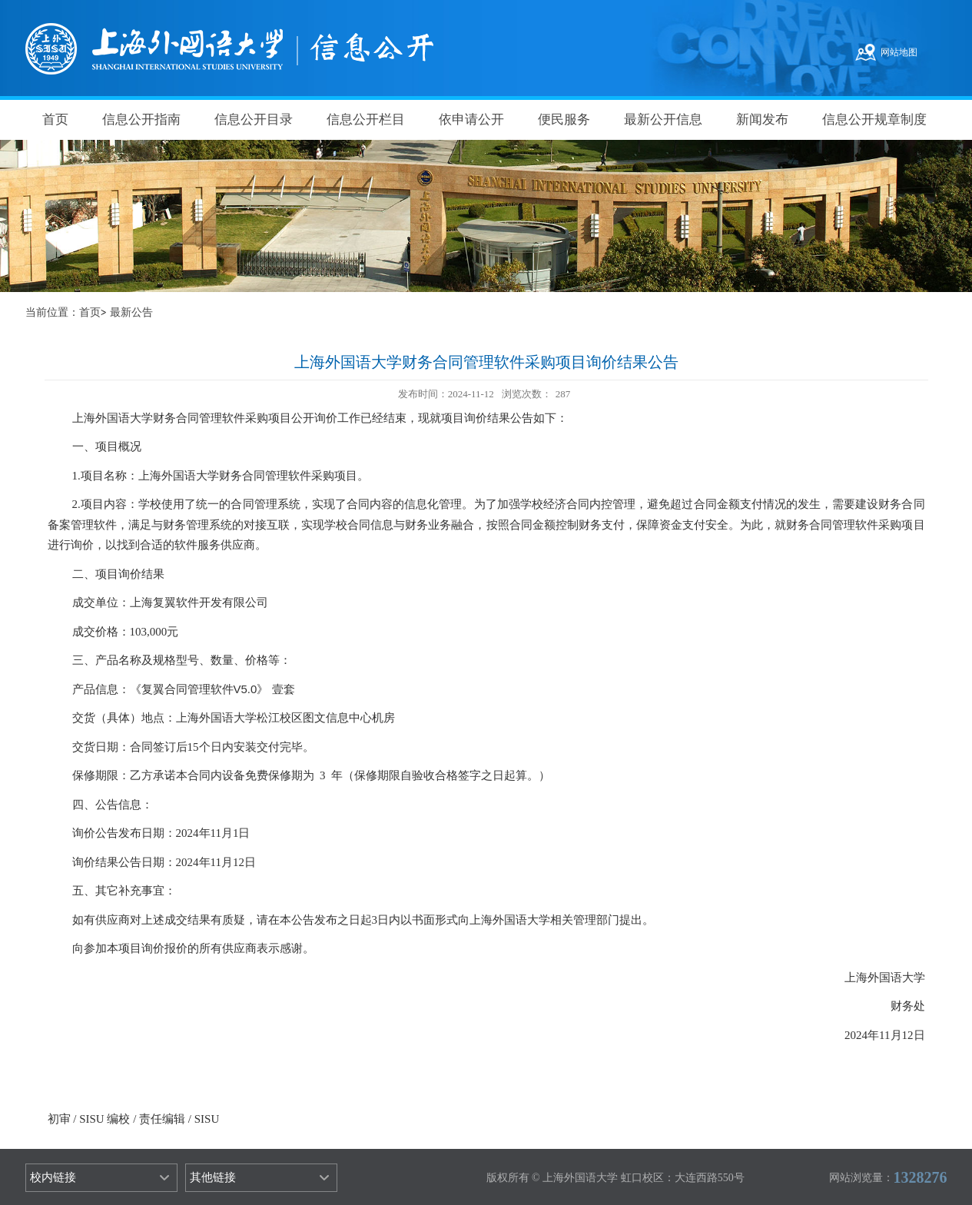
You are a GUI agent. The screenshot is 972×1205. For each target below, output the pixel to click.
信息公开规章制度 (874, 119)
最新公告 (131, 312)
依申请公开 (471, 119)
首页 (55, 119)
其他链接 (213, 1177)
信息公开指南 (141, 119)
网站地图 (899, 52)
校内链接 (53, 1177)
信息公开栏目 (366, 119)
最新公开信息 (663, 119)
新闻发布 (762, 119)
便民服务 (564, 119)
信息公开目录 (253, 119)
